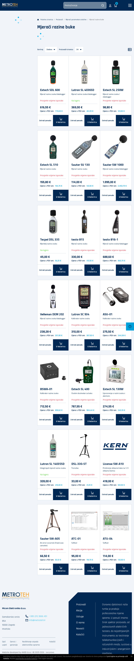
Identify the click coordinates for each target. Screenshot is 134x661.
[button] (110, 5)
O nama (80, 622)
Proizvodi (59, 20)
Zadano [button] (49, 49)
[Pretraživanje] (84, 5)
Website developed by (11, 652)
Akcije (79, 610)
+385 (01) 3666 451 (38, 616)
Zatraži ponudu (45, 121)
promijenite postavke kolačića (26, 659)
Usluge (80, 616)
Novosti (80, 628)
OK (132, 656)
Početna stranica (45, 20)
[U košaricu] (61, 120)
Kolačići (52, 641)
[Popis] (130, 49)
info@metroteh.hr (37, 620)
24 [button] (77, 49)
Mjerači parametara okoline (76, 20)
